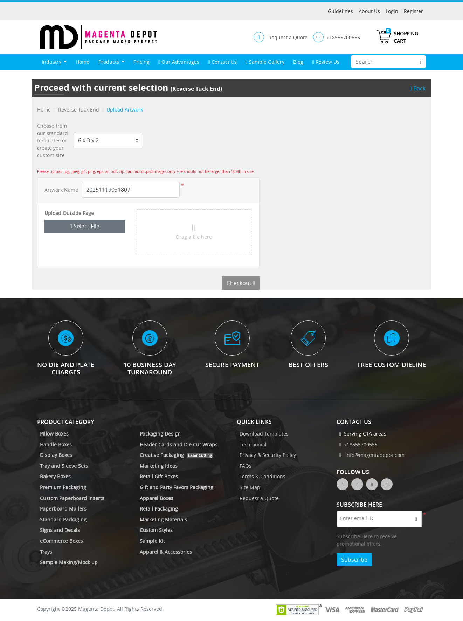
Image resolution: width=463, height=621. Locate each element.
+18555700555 (358, 444)
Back (418, 88)
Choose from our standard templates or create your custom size (52, 140)
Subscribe (354, 559)
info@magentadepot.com (372, 455)
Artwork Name (61, 190)
